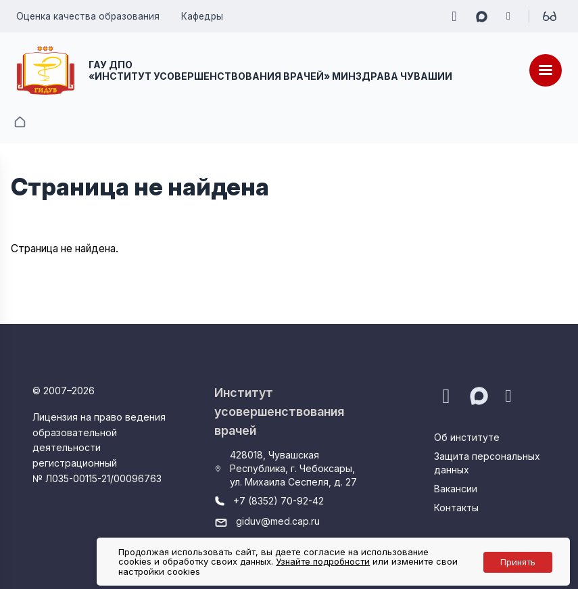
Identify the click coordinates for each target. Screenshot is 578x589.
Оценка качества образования (88, 16)
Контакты (456, 507)
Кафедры (202, 16)
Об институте (467, 437)
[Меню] (545, 70)
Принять (517, 562)
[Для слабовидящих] (549, 16)
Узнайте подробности (323, 561)
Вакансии (455, 488)
